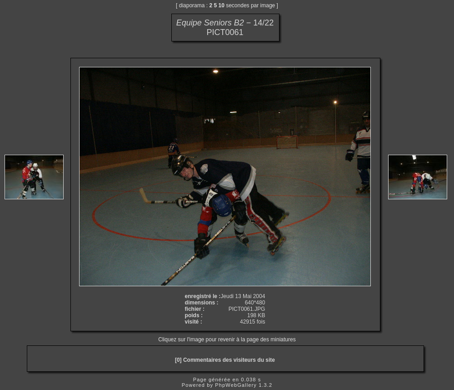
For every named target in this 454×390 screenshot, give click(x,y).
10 (222, 5)
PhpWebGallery (236, 385)
